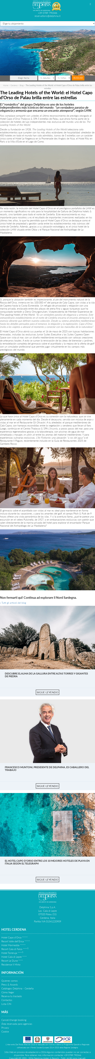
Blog (21, 85)
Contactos (6, 1000)
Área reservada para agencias (16, 1023)
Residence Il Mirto (10, 964)
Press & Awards (9, 984)
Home (5, 85)
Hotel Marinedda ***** (13, 945)
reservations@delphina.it (47, 15)
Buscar (78, 77)
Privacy (5, 1027)
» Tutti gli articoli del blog (13, 602)
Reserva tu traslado (11, 996)
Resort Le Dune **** (12, 960)
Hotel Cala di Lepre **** (14, 956)
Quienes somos (9, 980)
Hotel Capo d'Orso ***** (14, 937)
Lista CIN (6, 1003)
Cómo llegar (7, 992)
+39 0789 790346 (47, 12)
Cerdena (13, 85)
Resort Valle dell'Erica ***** (15, 941)
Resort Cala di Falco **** (14, 949)
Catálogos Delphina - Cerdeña (17, 988)
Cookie (5, 1031)
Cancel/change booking (13, 1019)
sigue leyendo (47, 692)
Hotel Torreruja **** (12, 952)
